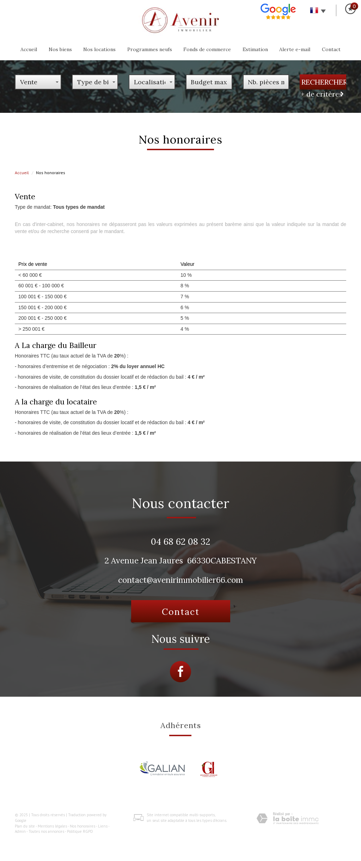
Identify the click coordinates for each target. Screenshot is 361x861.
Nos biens (60, 49)
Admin (20, 831)
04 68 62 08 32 (180, 541)
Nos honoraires (82, 826)
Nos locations (99, 49)
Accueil (28, 49)
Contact (331, 49)
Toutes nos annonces (46, 831)
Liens (103, 826)
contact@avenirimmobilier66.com (180, 580)
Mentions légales (52, 826)
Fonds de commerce (207, 49)
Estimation (255, 49)
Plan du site (25, 826)
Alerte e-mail (294, 49)
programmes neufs (149, 49)
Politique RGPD (80, 831)
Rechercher (323, 82)
